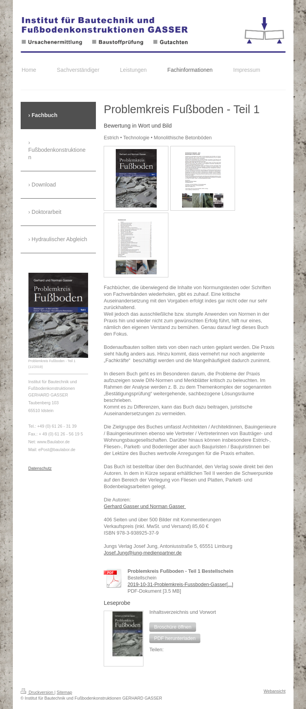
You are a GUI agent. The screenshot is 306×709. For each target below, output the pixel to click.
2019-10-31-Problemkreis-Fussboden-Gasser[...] (180, 584)
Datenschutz (40, 468)
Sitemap (64, 692)
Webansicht (274, 691)
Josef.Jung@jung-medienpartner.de (143, 553)
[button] (172, 627)
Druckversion (38, 692)
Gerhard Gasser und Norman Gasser (145, 506)
